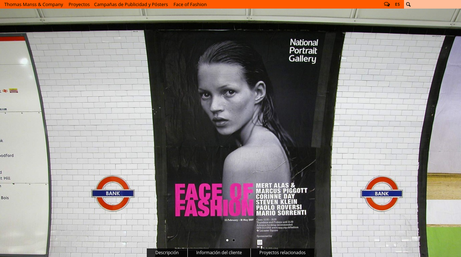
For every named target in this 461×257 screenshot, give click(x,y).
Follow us (387, 4)
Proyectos (79, 4)
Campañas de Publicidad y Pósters (131, 4)
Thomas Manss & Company (33, 4)
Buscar (408, 4)
